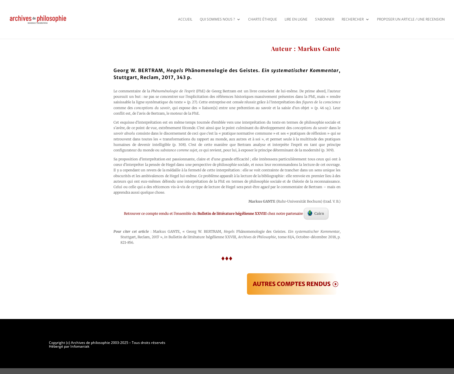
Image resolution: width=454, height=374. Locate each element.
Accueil (185, 19)
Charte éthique (262, 19)
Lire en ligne (296, 19)
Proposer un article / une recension (411, 19)
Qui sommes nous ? (217, 19)
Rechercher (353, 19)
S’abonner (324, 19)
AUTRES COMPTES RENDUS (292, 283)
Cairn (315, 213)
